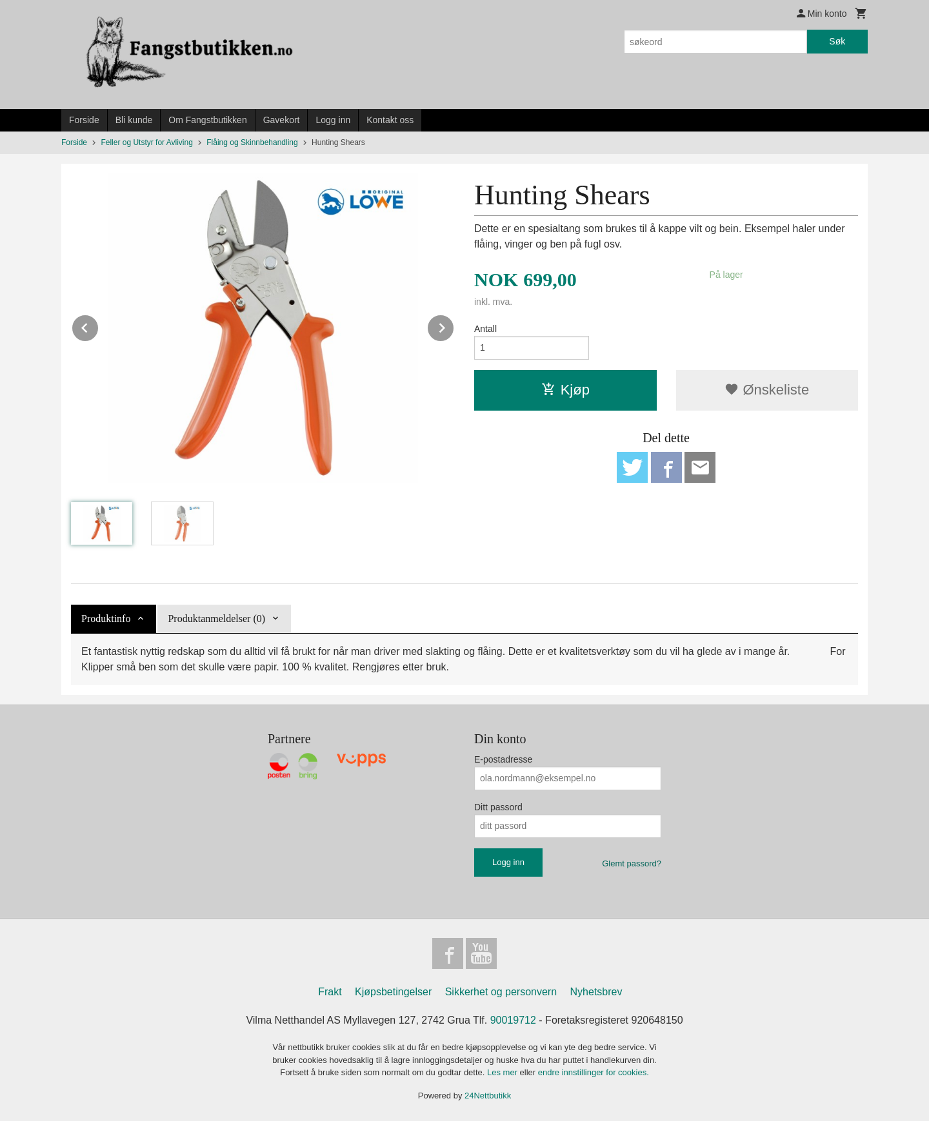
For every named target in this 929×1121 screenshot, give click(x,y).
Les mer (503, 1072)
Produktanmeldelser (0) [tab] (216, 618)
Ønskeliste (766, 390)
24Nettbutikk (487, 1095)
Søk (837, 41)
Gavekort (281, 120)
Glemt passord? (631, 863)
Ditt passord (498, 807)
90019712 (513, 1020)
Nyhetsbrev (596, 991)
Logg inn (332, 120)
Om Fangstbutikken (207, 120)
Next (454, 326)
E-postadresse (503, 759)
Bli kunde (134, 120)
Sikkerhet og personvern (501, 991)
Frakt (329, 991)
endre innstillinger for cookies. (593, 1072)
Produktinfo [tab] (105, 618)
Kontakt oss (390, 120)
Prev (98, 326)
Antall (485, 329)
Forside (84, 120)
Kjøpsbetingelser (393, 991)
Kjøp (565, 390)
